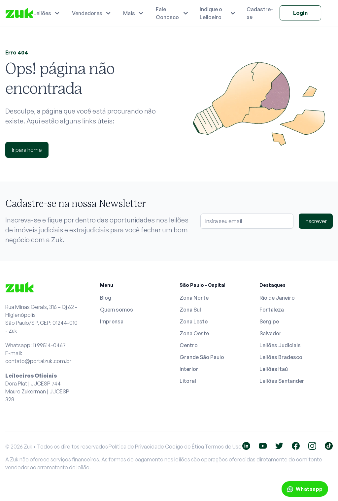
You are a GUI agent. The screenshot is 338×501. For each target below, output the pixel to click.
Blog (105, 297)
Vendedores (87, 13)
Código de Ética (184, 446)
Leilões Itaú (273, 369)
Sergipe (269, 321)
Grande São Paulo (202, 357)
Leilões (42, 13)
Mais (129, 13)
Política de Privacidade (136, 446)
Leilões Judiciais (280, 345)
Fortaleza (271, 309)
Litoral (188, 381)
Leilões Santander (281, 381)
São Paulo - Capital (202, 285)
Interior (189, 369)
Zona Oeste (194, 333)
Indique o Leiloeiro (211, 13)
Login (300, 13)
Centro (189, 345)
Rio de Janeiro (277, 297)
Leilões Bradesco (280, 357)
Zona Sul (190, 309)
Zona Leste (194, 321)
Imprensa (111, 321)
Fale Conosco (167, 13)
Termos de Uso (223, 446)
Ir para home (27, 150)
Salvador (270, 333)
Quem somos (116, 309)
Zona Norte (194, 297)
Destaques (272, 285)
